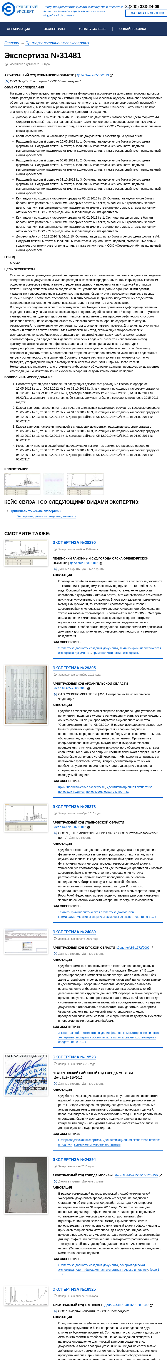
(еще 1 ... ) (148, 917)
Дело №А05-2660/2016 (70, 688)
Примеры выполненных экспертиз (57, 42)
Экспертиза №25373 (74, 806)
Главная (11, 42)
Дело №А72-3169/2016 (70, 827)
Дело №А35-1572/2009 (133, 948)
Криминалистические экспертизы (35, 511)
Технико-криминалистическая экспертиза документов (96, 912)
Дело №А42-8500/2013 (93, 75)
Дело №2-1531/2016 (84, 563)
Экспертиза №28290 (74, 542)
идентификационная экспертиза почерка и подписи (111, 1270)
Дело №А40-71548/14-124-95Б (136, 1175)
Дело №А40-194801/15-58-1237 (126, 1305)
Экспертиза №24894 (74, 1159)
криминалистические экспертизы (116, 653)
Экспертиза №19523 (74, 1056)
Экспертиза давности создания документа (46, 516)
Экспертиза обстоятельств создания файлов (90, 1033)
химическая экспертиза (122, 917)
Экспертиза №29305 (74, 667)
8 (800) (142, 6)
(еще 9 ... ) (78, 1042)
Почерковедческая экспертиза (79, 1140)
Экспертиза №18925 (74, 1289)
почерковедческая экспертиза (107, 792)
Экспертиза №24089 (74, 931)
